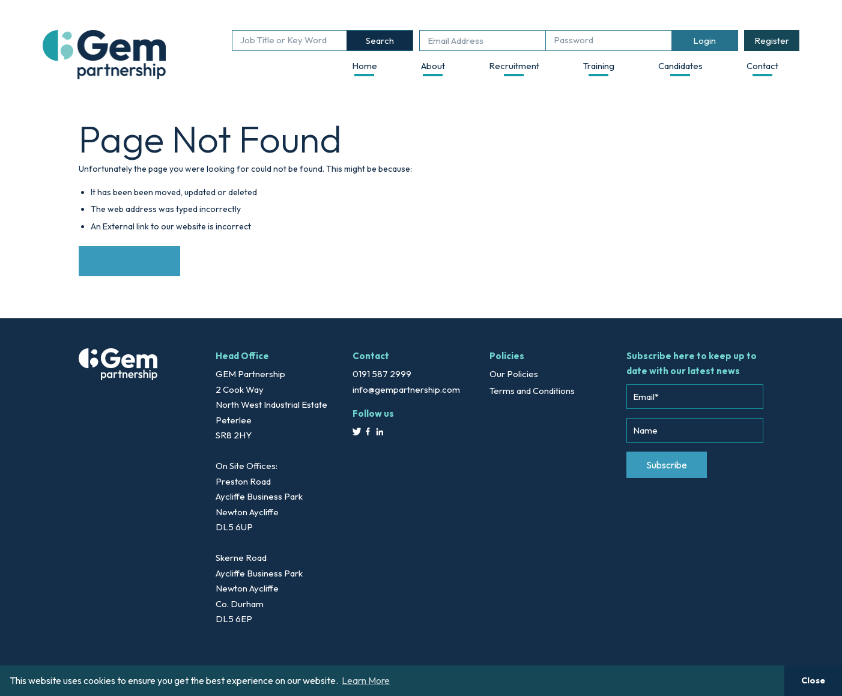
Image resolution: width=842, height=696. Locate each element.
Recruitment (514, 65)
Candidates (680, 65)
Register (771, 40)
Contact (762, 65)
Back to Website (129, 260)
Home (364, 65)
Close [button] (813, 680)
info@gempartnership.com (406, 389)
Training (598, 65)
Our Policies (513, 374)
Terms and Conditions (532, 390)
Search (380, 40)
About (433, 65)
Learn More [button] (366, 680)
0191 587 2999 (382, 374)
